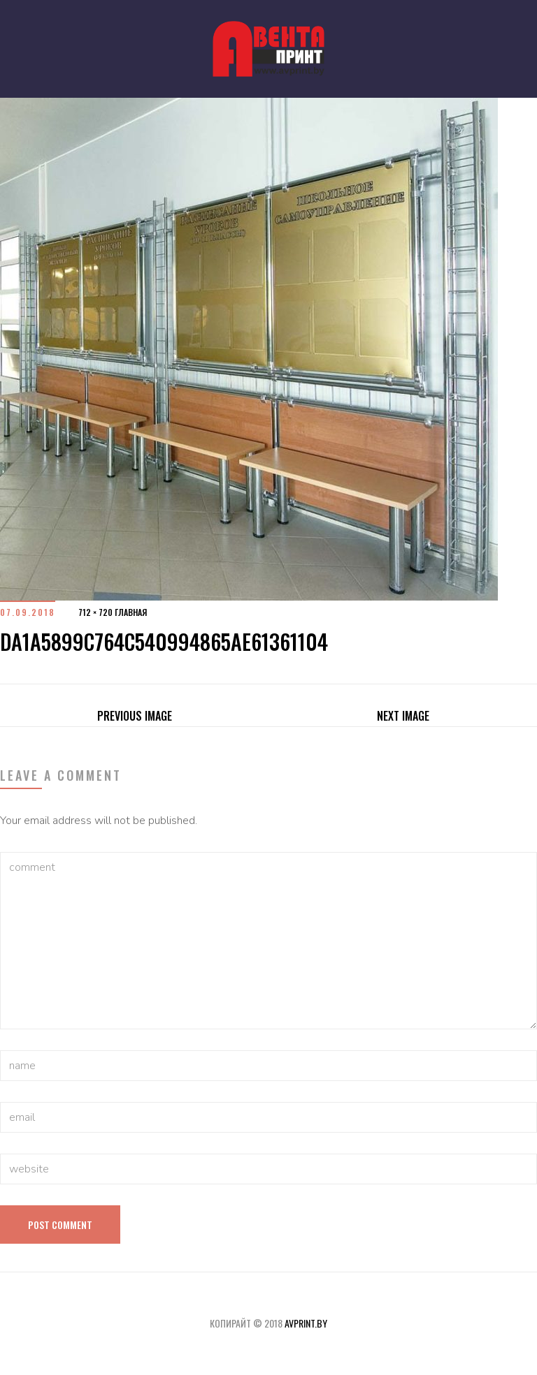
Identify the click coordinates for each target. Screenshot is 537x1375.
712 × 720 (95, 612)
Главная (131, 612)
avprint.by (306, 1323)
